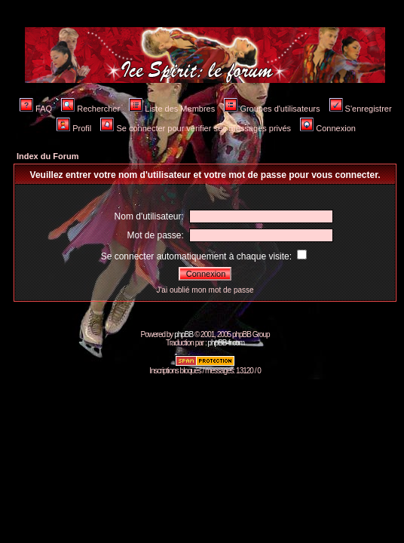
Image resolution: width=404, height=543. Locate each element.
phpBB (183, 334)
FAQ (36, 108)
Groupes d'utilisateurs (272, 108)
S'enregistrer (360, 108)
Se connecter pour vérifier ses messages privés (195, 128)
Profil (74, 128)
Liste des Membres (172, 108)
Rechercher (90, 108)
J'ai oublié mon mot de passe (204, 290)
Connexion (328, 128)
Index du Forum (48, 156)
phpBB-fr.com (225, 343)
